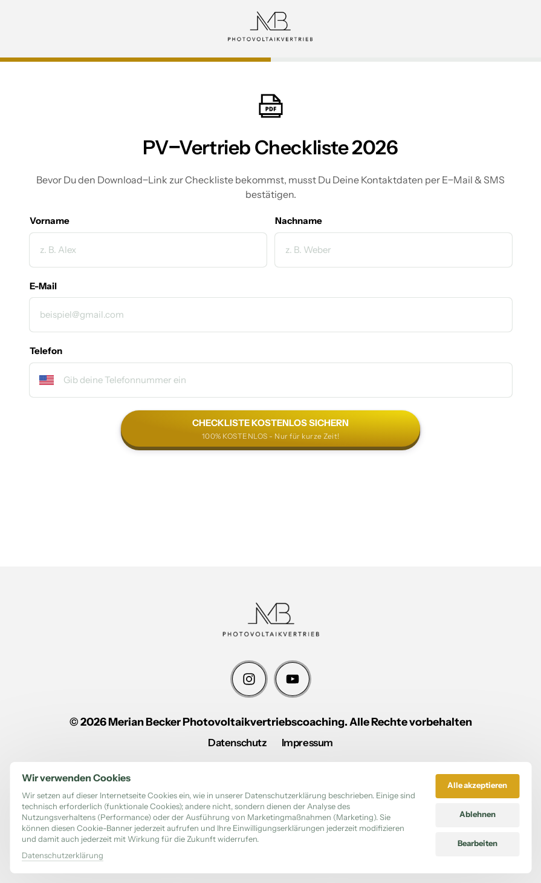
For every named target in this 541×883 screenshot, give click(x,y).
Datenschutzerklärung (62, 855)
